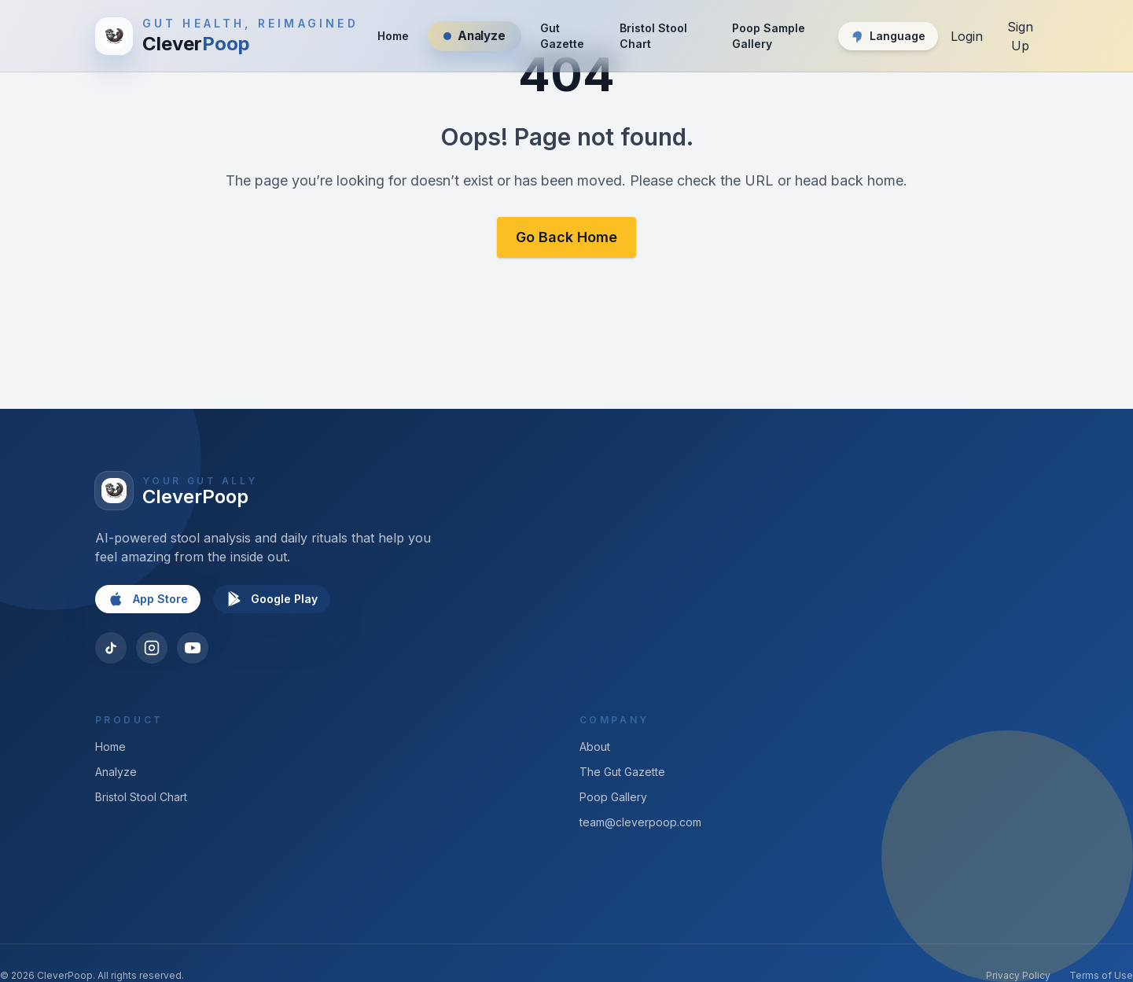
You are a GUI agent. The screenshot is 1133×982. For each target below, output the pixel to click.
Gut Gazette (562, 35)
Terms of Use (1101, 975)
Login (967, 36)
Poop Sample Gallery (768, 35)
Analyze (116, 771)
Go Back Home (566, 237)
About (594, 746)
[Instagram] (151, 648)
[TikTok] (111, 648)
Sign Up (1020, 36)
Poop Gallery (613, 797)
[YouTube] (192, 648)
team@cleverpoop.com (640, 822)
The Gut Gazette (622, 771)
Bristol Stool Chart (653, 35)
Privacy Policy (1018, 975)
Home (393, 35)
